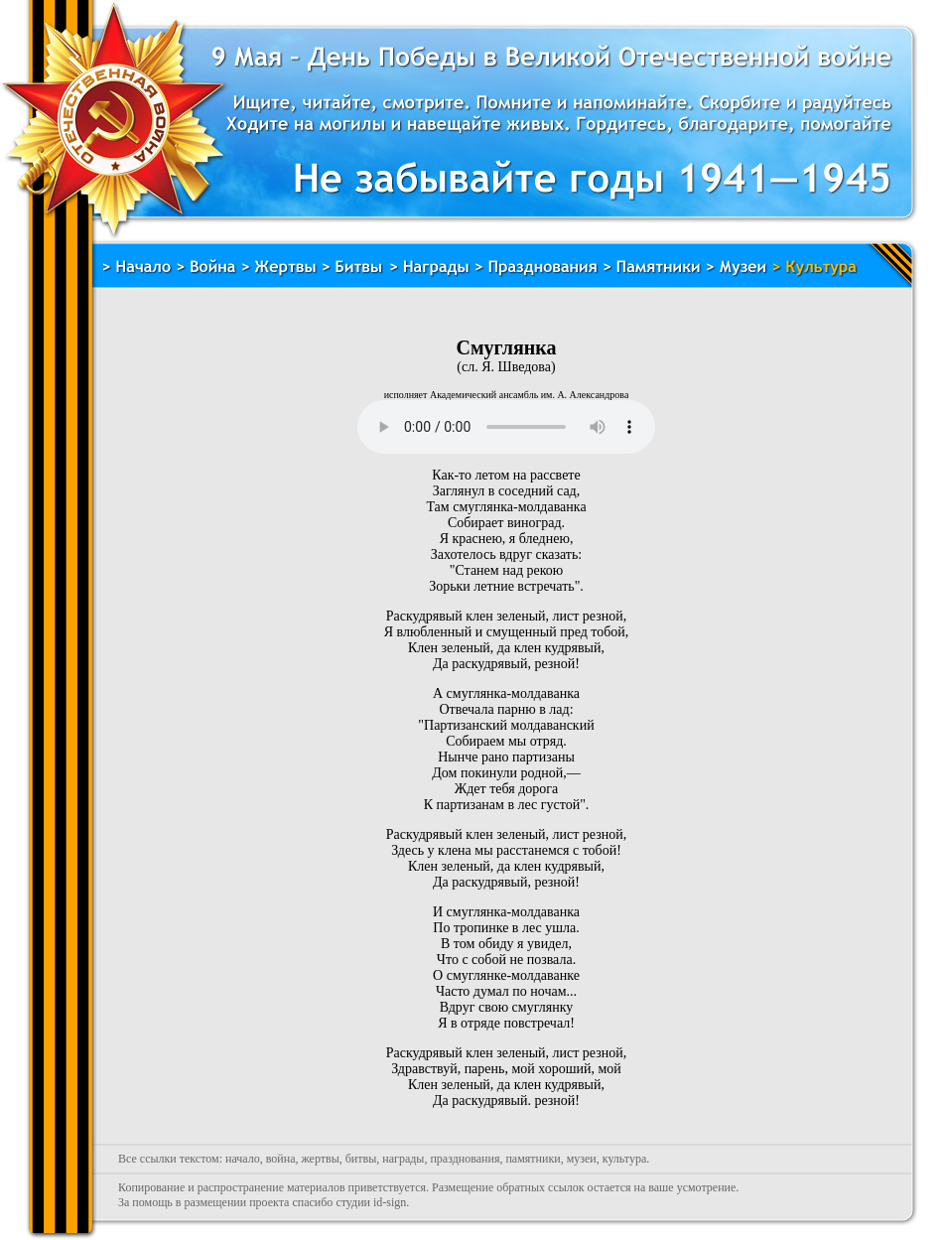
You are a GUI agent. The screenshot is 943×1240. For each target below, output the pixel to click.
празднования (464, 1159)
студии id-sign (371, 1202)
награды (403, 1159)
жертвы (319, 1159)
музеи (582, 1159)
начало (242, 1159)
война (281, 1159)
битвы (361, 1159)
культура (625, 1159)
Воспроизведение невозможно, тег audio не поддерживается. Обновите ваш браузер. (506, 427)
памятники (532, 1159)
